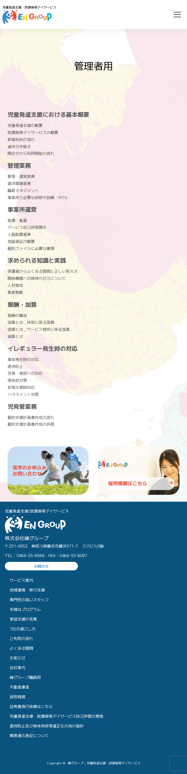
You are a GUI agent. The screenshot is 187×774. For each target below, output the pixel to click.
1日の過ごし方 (23, 629)
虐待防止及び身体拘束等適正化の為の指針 (47, 726)
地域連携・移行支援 (27, 590)
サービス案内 (21, 580)
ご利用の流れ (21, 638)
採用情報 (17, 696)
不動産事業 (19, 687)
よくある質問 (21, 648)
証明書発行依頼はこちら (31, 706)
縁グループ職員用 (25, 677)
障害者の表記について (29, 735)
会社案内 (17, 667)
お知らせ (17, 658)
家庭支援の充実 (23, 619)
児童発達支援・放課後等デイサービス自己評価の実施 (56, 716)
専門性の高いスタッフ (29, 599)
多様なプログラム (25, 609)
